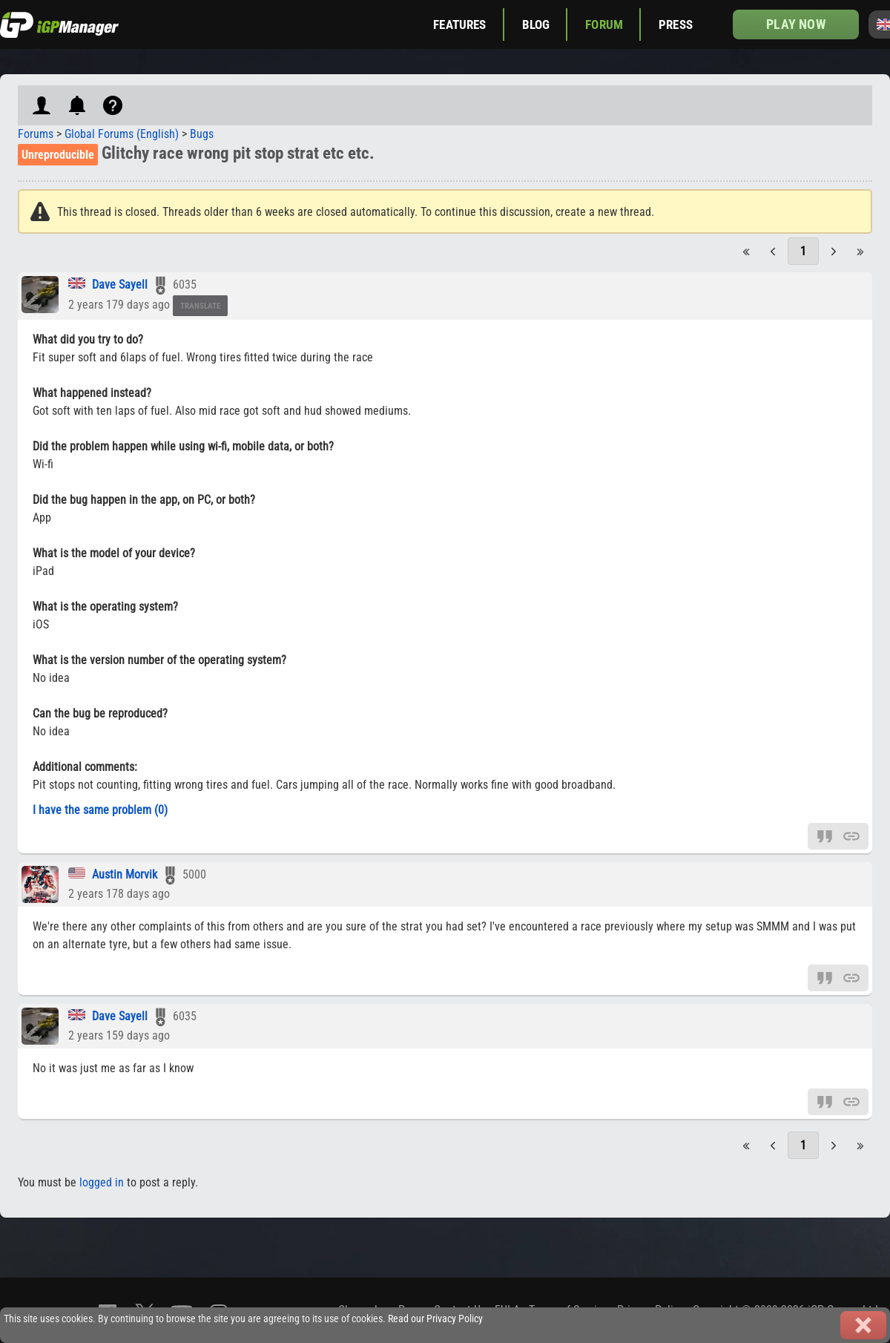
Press (676, 24)
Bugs (202, 134)
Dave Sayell (120, 285)
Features (459, 24)
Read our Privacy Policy (435, 1319)
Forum (604, 24)
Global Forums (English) (122, 134)
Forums (35, 134)
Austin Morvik (124, 874)
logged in (101, 1182)
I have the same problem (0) (100, 810)
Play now (795, 24)
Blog (536, 24)
